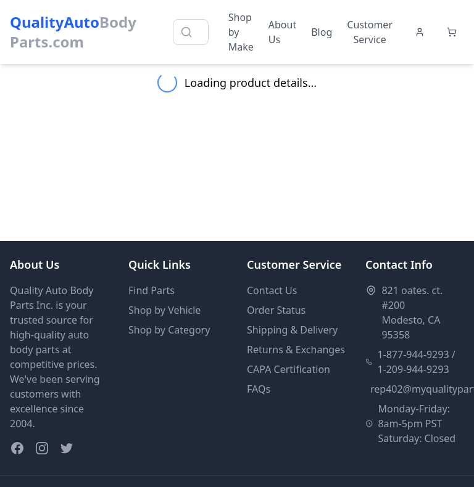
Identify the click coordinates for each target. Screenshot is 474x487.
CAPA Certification (288, 369)
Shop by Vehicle (164, 310)
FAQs (258, 389)
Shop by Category (169, 330)
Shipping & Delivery (292, 330)
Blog (321, 32)
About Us (282, 32)
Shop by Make (241, 32)
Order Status (276, 310)
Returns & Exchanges (296, 349)
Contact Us (272, 290)
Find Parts (151, 290)
